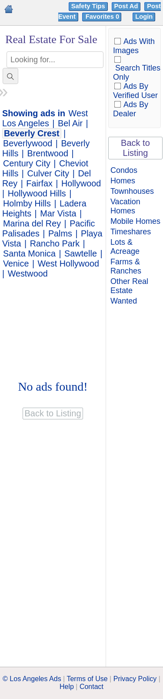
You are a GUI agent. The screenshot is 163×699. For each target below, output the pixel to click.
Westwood (28, 273)
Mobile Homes (135, 221)
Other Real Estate (129, 286)
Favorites (103, 16)
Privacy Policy (135, 678)
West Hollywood (68, 263)
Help (67, 686)
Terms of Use (87, 678)
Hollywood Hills (37, 193)
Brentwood (48, 153)
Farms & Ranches (125, 266)
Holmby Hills (27, 203)
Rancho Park (55, 243)
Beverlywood (27, 143)
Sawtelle (80, 253)
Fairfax (39, 183)
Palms (60, 233)
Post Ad (126, 6)
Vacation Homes (125, 206)
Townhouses (132, 191)
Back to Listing (135, 148)
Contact (91, 686)
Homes (122, 180)
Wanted (123, 301)
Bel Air (70, 123)
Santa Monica (29, 253)
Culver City (48, 173)
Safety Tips (88, 6)
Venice (16, 263)
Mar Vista (58, 213)
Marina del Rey (32, 223)
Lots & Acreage (125, 247)
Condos (123, 170)
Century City (26, 163)
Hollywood (81, 183)
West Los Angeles (45, 118)
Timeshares (130, 231)
